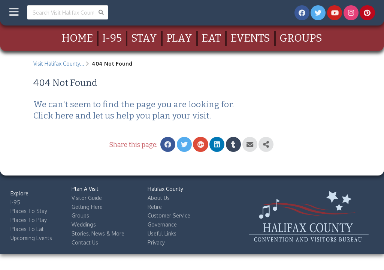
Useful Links (162, 233)
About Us (159, 198)
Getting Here (87, 207)
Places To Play (28, 220)
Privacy (156, 242)
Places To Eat (27, 229)
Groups (300, 38)
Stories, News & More (98, 233)
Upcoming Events (31, 238)
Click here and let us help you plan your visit (121, 116)
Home (77, 38)
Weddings (84, 224)
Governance (162, 224)
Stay (144, 38)
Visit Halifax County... (58, 63)
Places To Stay (28, 211)
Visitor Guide (87, 198)
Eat (211, 38)
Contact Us (85, 242)
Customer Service (169, 215)
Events (250, 38)
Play (179, 38)
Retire (155, 207)
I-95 (112, 38)
